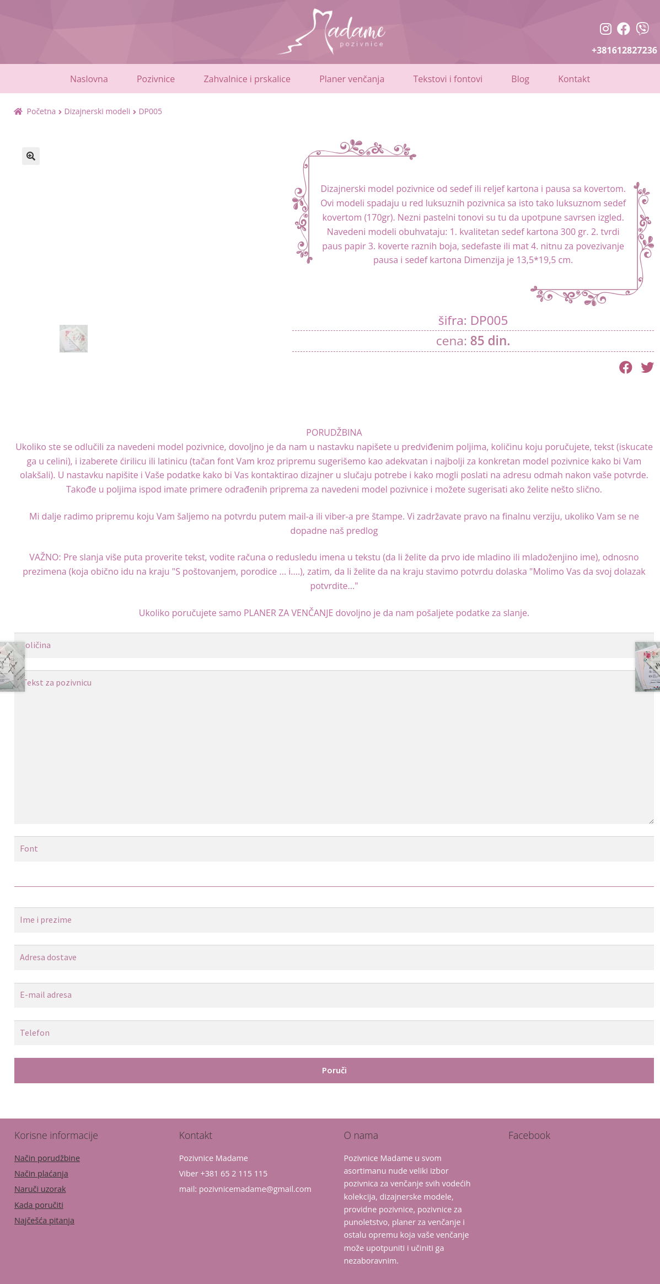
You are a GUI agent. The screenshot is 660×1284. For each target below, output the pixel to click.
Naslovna (89, 79)
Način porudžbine (47, 1158)
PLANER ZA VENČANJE (288, 613)
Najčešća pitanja (44, 1220)
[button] (31, 156)
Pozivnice (156, 79)
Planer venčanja (351, 79)
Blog (520, 79)
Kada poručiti (38, 1205)
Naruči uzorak (40, 1189)
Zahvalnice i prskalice (247, 79)
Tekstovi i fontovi (447, 79)
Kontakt (574, 79)
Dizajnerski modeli (97, 111)
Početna (41, 111)
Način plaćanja (41, 1173)
